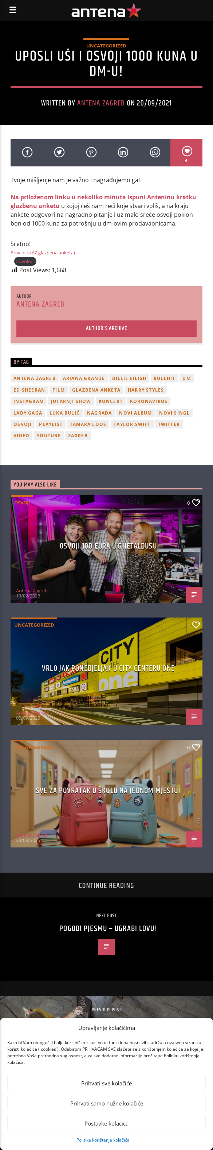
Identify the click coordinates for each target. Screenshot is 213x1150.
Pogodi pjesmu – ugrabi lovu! (108, 928)
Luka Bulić (65, 413)
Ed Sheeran (29, 390)
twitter (169, 424)
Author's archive (106, 328)
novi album (135, 413)
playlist (51, 424)
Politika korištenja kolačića (103, 1140)
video (21, 435)
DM (186, 378)
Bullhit (164, 378)
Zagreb (78, 435)
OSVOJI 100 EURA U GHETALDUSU (108, 546)
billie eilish (129, 378)
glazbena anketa (96, 390)
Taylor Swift (132, 424)
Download (25, 261)
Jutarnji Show (71, 401)
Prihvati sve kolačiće (106, 1083)
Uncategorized (106, 45)
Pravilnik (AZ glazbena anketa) (43, 252)
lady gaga (27, 413)
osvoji (22, 424)
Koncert (111, 401)
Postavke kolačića (106, 1123)
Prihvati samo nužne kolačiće (106, 1103)
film (58, 390)
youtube (48, 435)
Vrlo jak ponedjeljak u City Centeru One (108, 668)
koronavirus (148, 401)
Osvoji (22, 502)
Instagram (28, 401)
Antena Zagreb (101, 103)
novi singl (174, 413)
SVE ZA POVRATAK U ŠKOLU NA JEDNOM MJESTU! (108, 790)
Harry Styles (146, 390)
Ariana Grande (84, 378)
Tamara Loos (88, 424)
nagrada (99, 413)
